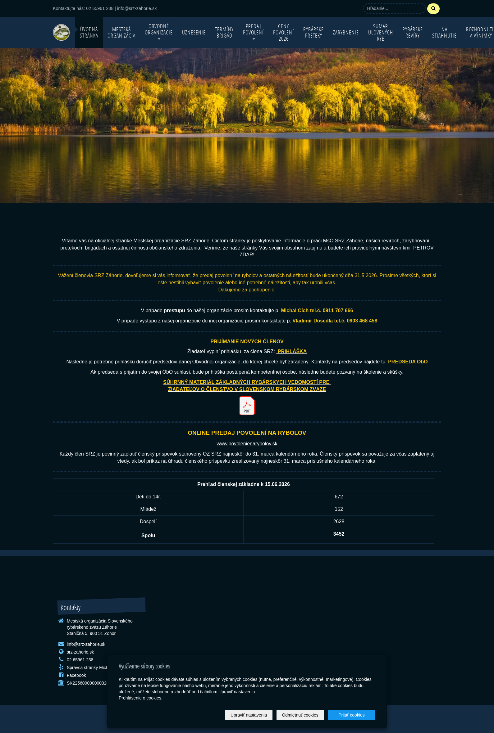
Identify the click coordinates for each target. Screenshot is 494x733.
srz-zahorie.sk (80, 652)
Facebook (76, 675)
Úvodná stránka (89, 32)
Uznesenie (194, 32)
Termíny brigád (224, 32)
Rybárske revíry (412, 32)
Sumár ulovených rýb (380, 32)
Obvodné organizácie (159, 31)
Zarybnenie (346, 32)
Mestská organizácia (121, 32)
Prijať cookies (351, 715)
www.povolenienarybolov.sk (247, 443)
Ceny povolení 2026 (283, 32)
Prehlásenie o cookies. (140, 697)
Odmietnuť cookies (300, 715)
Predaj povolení (253, 31)
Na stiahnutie (444, 32)
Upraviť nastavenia (249, 715)
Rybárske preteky (313, 32)
